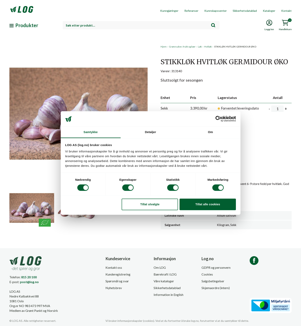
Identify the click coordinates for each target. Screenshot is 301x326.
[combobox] (141, 25)
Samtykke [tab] (90, 132)
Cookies (207, 274)
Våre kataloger (164, 281)
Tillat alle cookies (207, 204)
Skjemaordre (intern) (216, 288)
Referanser (191, 10)
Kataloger (269, 10)
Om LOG (160, 267)
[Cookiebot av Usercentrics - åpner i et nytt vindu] (218, 119)
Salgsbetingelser (213, 281)
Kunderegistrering (117, 274)
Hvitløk (208, 46)
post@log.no (29, 282)
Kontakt (286, 10)
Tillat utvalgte (149, 204)
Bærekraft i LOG (165, 274)
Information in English (168, 294)
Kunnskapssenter (215, 10)
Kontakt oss (113, 267)
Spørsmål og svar (117, 281)
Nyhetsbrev (113, 288)
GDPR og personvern (216, 267)
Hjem (164, 46)
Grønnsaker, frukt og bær (182, 46)
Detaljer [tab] (150, 132)
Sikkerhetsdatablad (245, 10)
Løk (200, 46)
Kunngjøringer (169, 10)
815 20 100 (29, 277)
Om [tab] (210, 132)
